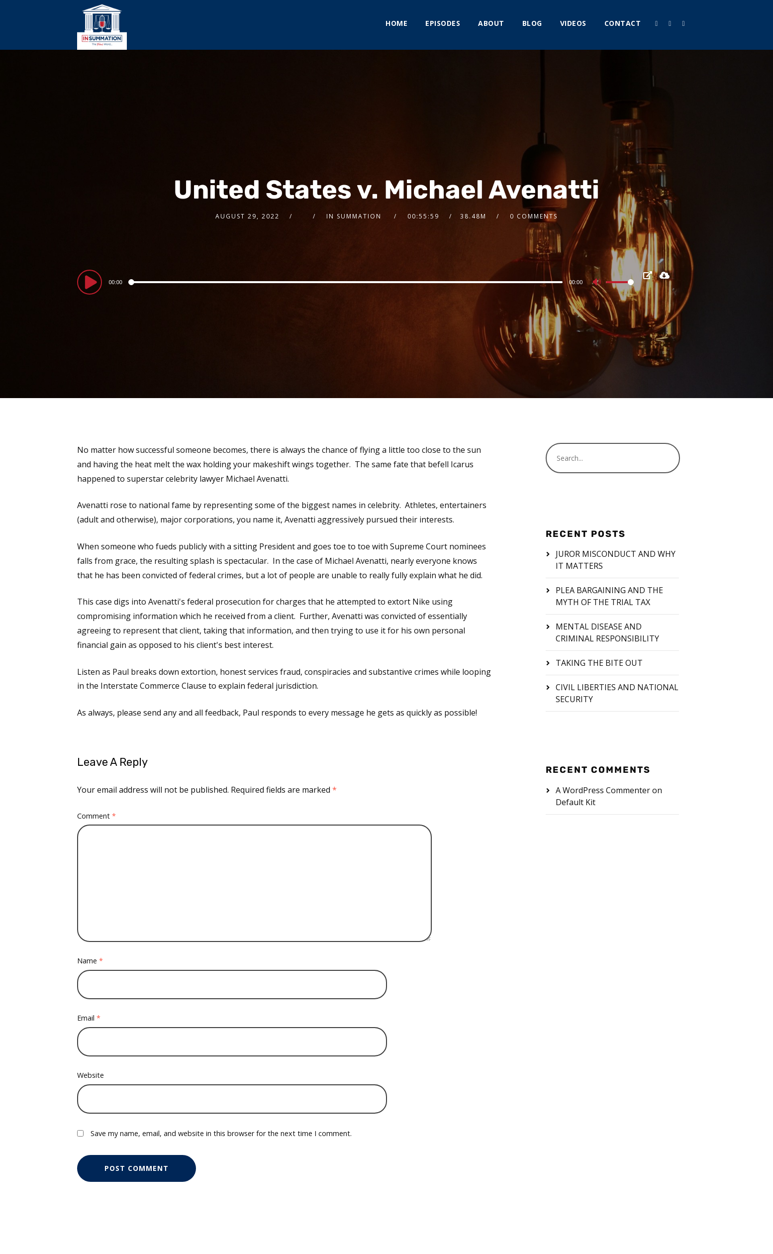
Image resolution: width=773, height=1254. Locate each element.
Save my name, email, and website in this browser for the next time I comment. (221, 1133)
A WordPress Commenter (603, 790)
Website (90, 1075)
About (491, 23)
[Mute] (598, 283)
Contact (622, 23)
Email (88, 1018)
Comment (96, 816)
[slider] (346, 282)
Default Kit (575, 802)
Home (396, 23)
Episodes (442, 23)
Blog (532, 23)
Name (90, 960)
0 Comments (534, 216)
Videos (573, 23)
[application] (355, 282)
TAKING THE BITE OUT (599, 662)
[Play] (91, 282)
